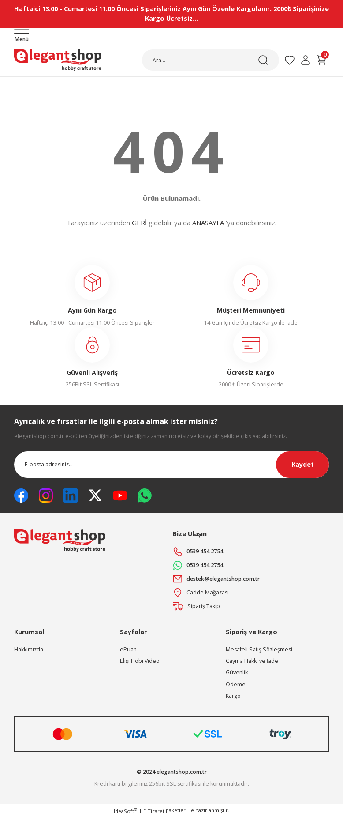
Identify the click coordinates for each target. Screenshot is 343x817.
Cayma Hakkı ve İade (252, 661)
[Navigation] (21, 36)
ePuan (128, 649)
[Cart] (321, 60)
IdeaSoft (125, 810)
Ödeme (236, 684)
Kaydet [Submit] (302, 464)
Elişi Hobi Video (140, 661)
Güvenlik (237, 672)
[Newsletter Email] (171, 464)
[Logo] (57, 60)
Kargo (233, 696)
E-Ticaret (153, 811)
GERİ (139, 222)
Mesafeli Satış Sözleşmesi (259, 649)
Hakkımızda (28, 649)
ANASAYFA (208, 222)
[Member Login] (305, 60)
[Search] (210, 60)
